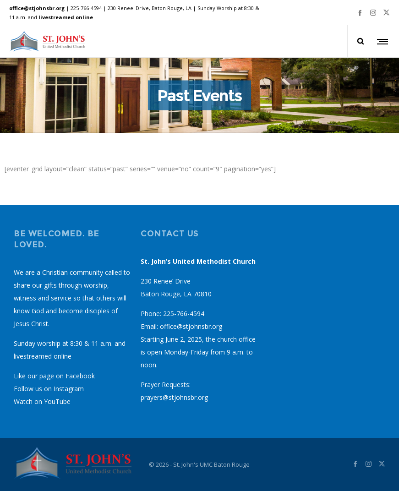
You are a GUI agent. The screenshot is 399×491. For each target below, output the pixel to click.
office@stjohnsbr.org (37, 8)
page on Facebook (67, 375)
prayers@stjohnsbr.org (174, 397)
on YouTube (52, 401)
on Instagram (64, 388)
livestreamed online (65, 17)
